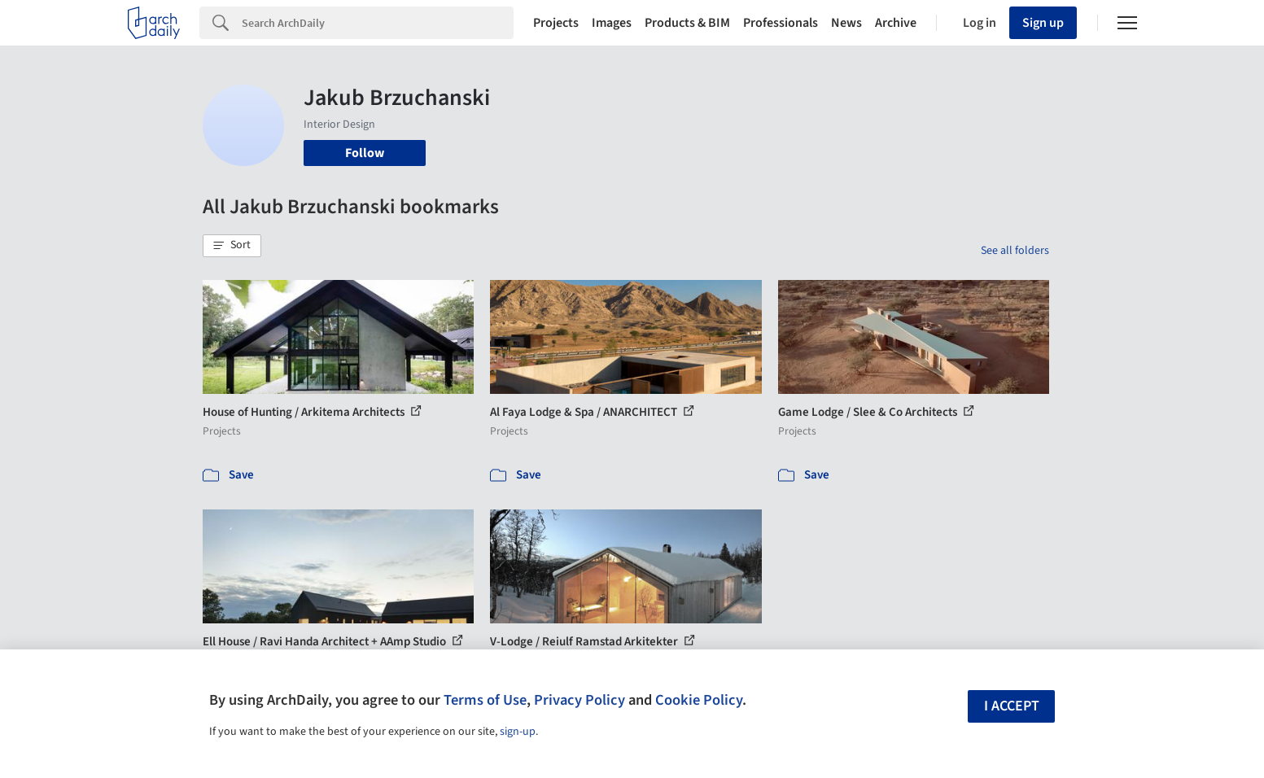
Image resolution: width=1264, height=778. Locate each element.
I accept (1011, 706)
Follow (364, 153)
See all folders (1015, 250)
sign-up (518, 731)
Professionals (780, 22)
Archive (895, 22)
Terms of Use (485, 699)
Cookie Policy (698, 699)
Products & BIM (687, 22)
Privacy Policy (579, 699)
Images (612, 22)
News (846, 22)
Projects (556, 22)
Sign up (1043, 23)
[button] (232, 245)
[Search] (378, 23)
